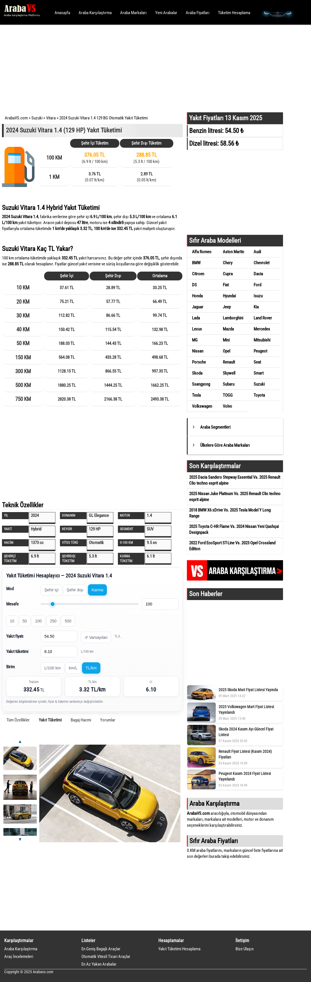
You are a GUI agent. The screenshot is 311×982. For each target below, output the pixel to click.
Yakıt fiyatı (14, 636)
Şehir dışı (75, 590)
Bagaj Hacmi (81, 720)
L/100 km (52, 668)
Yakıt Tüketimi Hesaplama (179, 948)
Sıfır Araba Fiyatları (213, 841)
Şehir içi (51, 590)
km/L (73, 668)
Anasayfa (62, 12)
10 (12, 621)
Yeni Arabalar (166, 12)
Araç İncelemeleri (18, 956)
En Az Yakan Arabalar (98, 964)
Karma (97, 590)
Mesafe (12, 604)
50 (25, 621)
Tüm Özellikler (18, 720)
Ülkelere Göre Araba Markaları (225, 445)
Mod (10, 588)
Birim (10, 666)
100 (38, 621)
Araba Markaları (133, 12)
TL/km (91, 668)
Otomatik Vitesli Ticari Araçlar (105, 956)
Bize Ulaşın (245, 948)
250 (53, 621)
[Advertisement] (147, 68)
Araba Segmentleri (215, 427)
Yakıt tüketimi (17, 651)
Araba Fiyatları (198, 12)
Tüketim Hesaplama (234, 12)
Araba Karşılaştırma (95, 12)
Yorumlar (107, 720)
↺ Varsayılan (96, 637)
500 (68, 621)
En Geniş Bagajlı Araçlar (100, 948)
